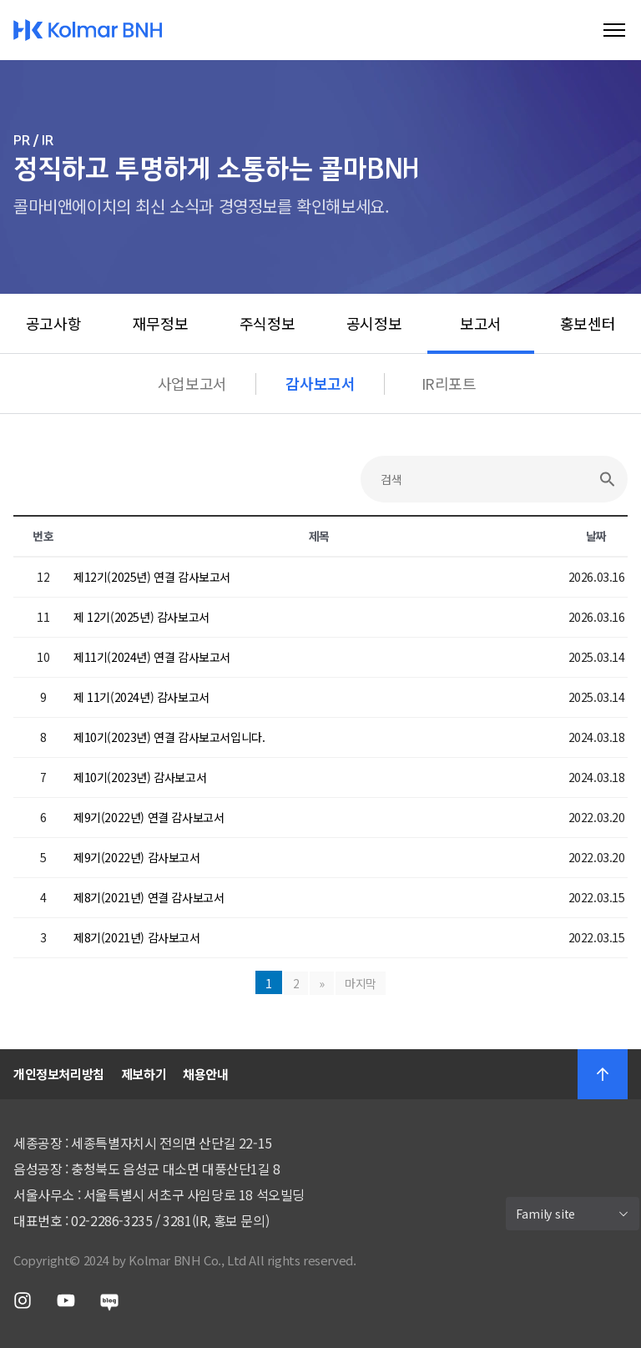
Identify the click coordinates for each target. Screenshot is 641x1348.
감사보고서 (320, 383)
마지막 (360, 983)
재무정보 (160, 323)
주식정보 (267, 323)
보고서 (481, 323)
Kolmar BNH (88, 30)
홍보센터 (587, 323)
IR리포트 (449, 383)
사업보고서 (192, 383)
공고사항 (53, 323)
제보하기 (143, 1074)
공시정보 (373, 323)
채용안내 (205, 1074)
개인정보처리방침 (58, 1074)
